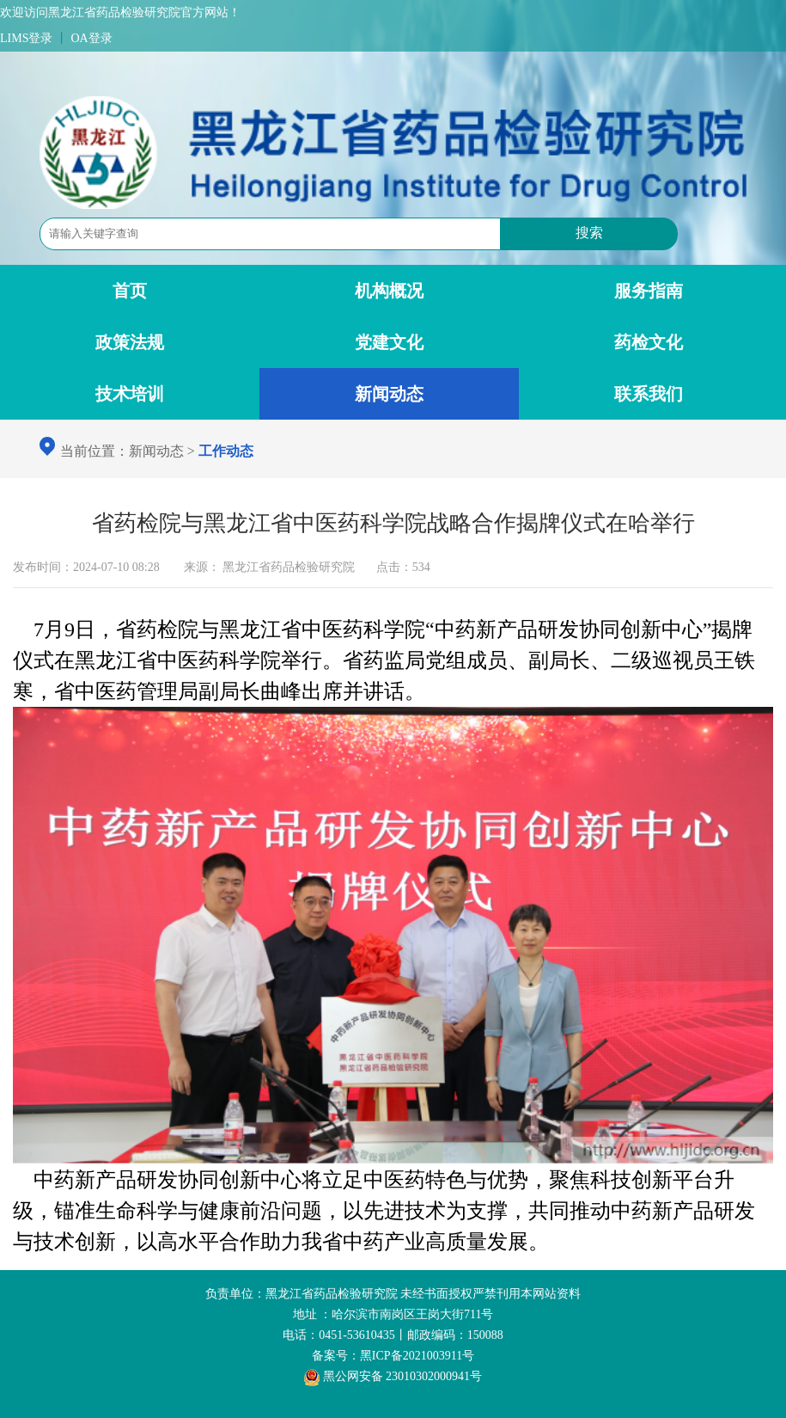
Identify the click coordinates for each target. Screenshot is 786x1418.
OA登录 (91, 38)
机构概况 (389, 290)
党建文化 (389, 342)
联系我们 (648, 393)
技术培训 (129, 393)
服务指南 (648, 290)
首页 (130, 290)
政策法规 (129, 342)
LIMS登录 (26, 38)
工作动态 (225, 451)
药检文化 (648, 342)
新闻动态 (389, 393)
